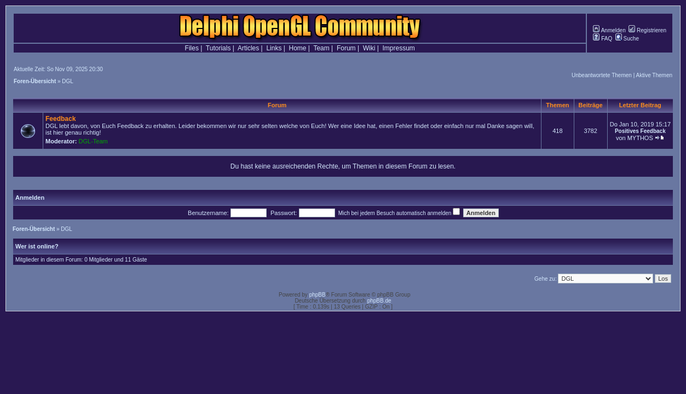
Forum (346, 48)
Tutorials (218, 48)
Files (192, 48)
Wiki (369, 48)
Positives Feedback (640, 131)
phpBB (317, 295)
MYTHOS (640, 138)
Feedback (60, 119)
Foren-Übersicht (35, 81)
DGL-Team (93, 141)
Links (273, 48)
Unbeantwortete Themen (602, 75)
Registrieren (647, 30)
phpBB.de (379, 301)
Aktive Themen (654, 75)
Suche (627, 39)
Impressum (399, 48)
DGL (67, 81)
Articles (248, 48)
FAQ (602, 39)
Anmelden (609, 30)
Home (298, 48)
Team (321, 48)
